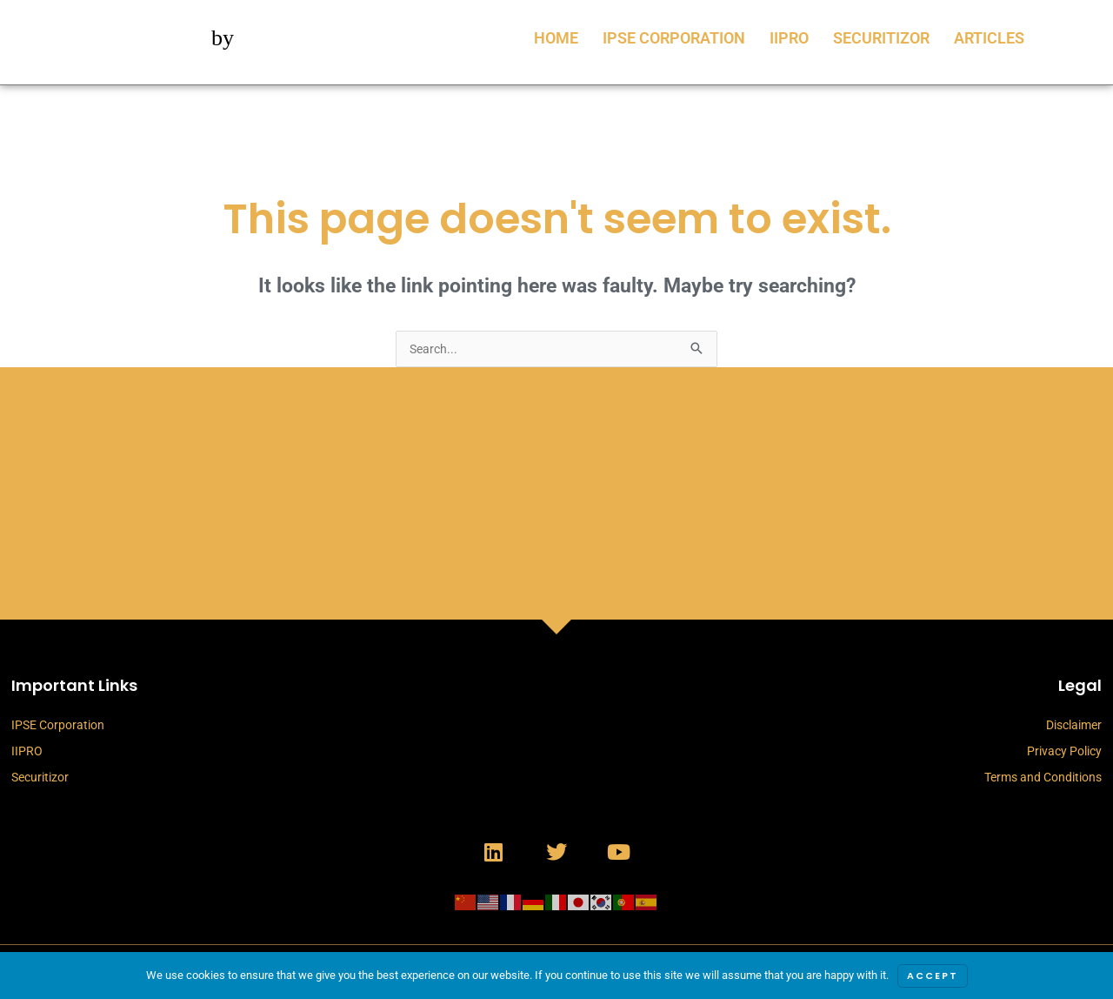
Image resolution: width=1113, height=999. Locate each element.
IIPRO (789, 38)
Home (556, 38)
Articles (989, 38)
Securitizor (881, 38)
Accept (932, 976)
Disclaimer (1074, 727)
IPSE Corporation (674, 38)
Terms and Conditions (1043, 779)
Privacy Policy (1064, 753)
